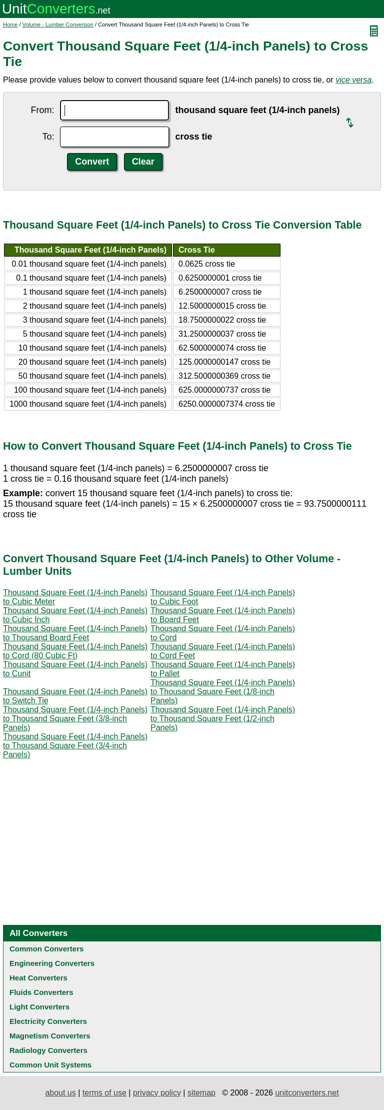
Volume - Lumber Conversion (58, 25)
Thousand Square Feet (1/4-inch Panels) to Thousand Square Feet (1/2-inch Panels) (222, 718)
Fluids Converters (42, 992)
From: (42, 110)
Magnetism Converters (50, 1035)
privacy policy (157, 1092)
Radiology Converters (49, 1050)
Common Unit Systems (51, 1064)
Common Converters (47, 948)
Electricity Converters (48, 1021)
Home (10, 25)
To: (48, 137)
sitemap (202, 1092)
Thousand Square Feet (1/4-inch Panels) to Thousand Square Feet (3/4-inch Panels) (75, 745)
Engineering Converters (52, 963)
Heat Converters (39, 977)
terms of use (104, 1092)
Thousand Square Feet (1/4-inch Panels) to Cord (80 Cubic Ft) (75, 651)
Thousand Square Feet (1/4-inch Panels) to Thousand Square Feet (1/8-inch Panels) (222, 691)
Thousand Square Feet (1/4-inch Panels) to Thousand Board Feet (75, 633)
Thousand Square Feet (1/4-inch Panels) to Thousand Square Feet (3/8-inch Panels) (75, 718)
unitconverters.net (306, 1092)
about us (60, 1092)
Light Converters (40, 1006)
